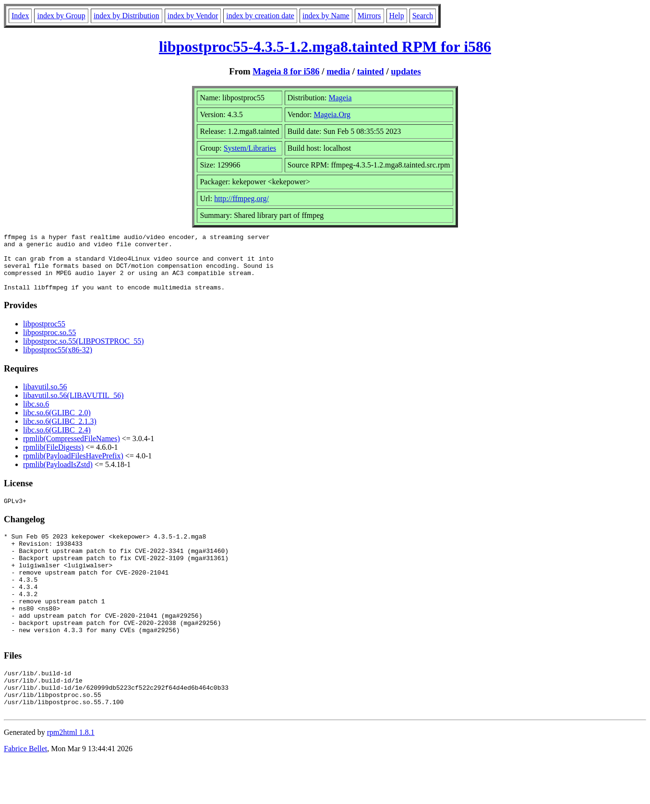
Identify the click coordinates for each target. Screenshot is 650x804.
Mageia (340, 98)
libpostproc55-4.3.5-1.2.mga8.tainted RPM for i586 (325, 46)
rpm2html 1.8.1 (71, 775)
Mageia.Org (331, 114)
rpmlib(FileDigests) (53, 459)
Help (396, 16)
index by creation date (260, 16)
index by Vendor (193, 16)
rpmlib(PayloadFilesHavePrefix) (73, 467)
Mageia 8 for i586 (286, 71)
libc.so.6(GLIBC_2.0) (57, 424)
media (338, 71)
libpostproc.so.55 (49, 344)
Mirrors (369, 16)
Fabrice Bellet (25, 792)
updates (406, 71)
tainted (370, 71)
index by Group (61, 16)
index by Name (325, 16)
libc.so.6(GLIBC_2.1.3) (59, 433)
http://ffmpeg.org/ (241, 198)
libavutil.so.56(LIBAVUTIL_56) (73, 407)
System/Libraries (250, 148)
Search (422, 16)
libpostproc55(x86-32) (57, 361)
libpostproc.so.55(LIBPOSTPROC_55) (83, 352)
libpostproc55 (44, 335)
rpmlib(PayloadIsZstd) (58, 476)
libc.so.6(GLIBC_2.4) (57, 441)
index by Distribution (126, 16)
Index (20, 16)
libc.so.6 (36, 415)
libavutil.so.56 (45, 398)
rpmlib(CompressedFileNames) (71, 450)
